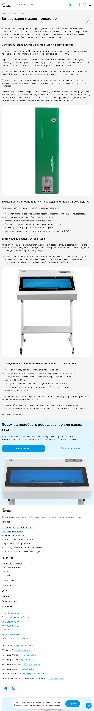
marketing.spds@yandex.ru (32, 674)
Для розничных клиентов (13, 567)
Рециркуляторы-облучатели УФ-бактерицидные (24, 51)
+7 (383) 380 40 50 (10, 634)
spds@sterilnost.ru (24, 645)
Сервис (5, 596)
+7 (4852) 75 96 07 (10, 622)
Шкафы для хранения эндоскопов (17, 527)
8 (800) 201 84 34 (34, 399)
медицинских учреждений (18, 408)
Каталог (6, 521)
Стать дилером (9, 601)
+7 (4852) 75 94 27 (10, 626)
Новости (6, 585)
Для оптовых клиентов (12, 563)
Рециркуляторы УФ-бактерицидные (18, 539)
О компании (8, 580)
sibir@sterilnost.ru (55, 678)
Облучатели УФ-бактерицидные (16, 543)
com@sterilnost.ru (22, 650)
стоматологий (36, 408)
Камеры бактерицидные (13, 245)
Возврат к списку (11, 414)
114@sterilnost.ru (26, 669)
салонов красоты (51, 408)
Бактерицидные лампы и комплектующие (21, 552)
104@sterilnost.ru (28, 655)
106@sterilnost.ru (32, 664)
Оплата (5, 571)
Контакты (7, 606)
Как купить (7, 558)
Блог (4, 591)
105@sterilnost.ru (27, 659)
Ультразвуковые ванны (12, 531)
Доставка (6, 575)
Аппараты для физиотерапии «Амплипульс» (22, 547)
